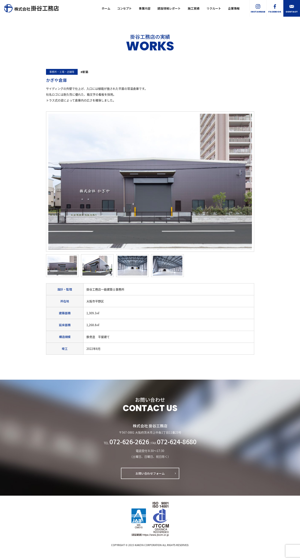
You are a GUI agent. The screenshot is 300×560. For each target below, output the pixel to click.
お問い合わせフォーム (150, 473)
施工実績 (193, 8)
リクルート (214, 8)
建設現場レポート (169, 8)
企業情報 (234, 8)
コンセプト (124, 8)
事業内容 (145, 8)
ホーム (106, 8)
